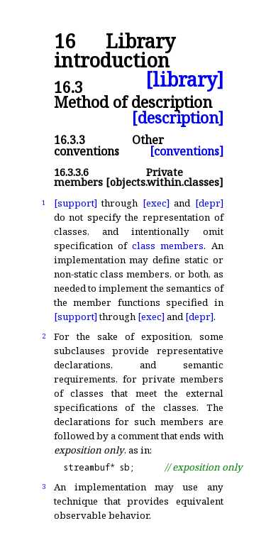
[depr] (209, 203)
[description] (177, 117)
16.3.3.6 (71, 172)
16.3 (68, 86)
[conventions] (186, 151)
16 (64, 41)
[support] (75, 203)
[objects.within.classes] (164, 182)
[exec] (156, 203)
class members (168, 245)
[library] (184, 79)
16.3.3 (69, 139)
